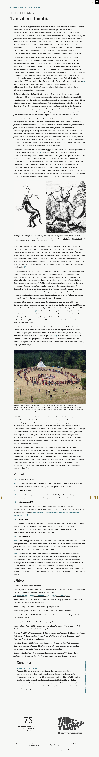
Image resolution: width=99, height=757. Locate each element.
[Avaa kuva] (50, 207)
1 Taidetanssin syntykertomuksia (25, 7)
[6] (60, 167)
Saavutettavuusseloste (39, 750)
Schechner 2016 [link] (25, 479)
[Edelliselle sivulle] (4, 498)
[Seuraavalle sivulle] (94, 498)
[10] (55, 336)
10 (16, 541)
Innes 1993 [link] (23, 536)
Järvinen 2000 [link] (24, 491)
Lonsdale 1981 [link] (28, 502)
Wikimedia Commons (29, 411)
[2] (84, 53)
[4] (78, 131)
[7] (24, 267)
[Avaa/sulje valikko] (97, 2)
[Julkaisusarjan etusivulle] (27, 725)
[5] (40, 152)
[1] (65, 36)
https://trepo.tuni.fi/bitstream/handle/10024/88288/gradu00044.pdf (41, 595)
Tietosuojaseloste (62, 750)
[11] (31, 468)
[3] (83, 81)
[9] (36, 311)
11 (16, 554)
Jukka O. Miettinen (27, 668)
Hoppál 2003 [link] (23, 519)
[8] (41, 292)
